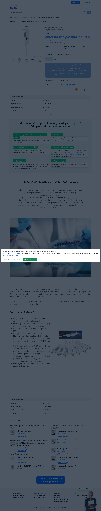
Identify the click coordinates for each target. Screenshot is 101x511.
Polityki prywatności (13, 255)
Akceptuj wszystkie (30, 259)
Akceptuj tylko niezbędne (12, 259)
